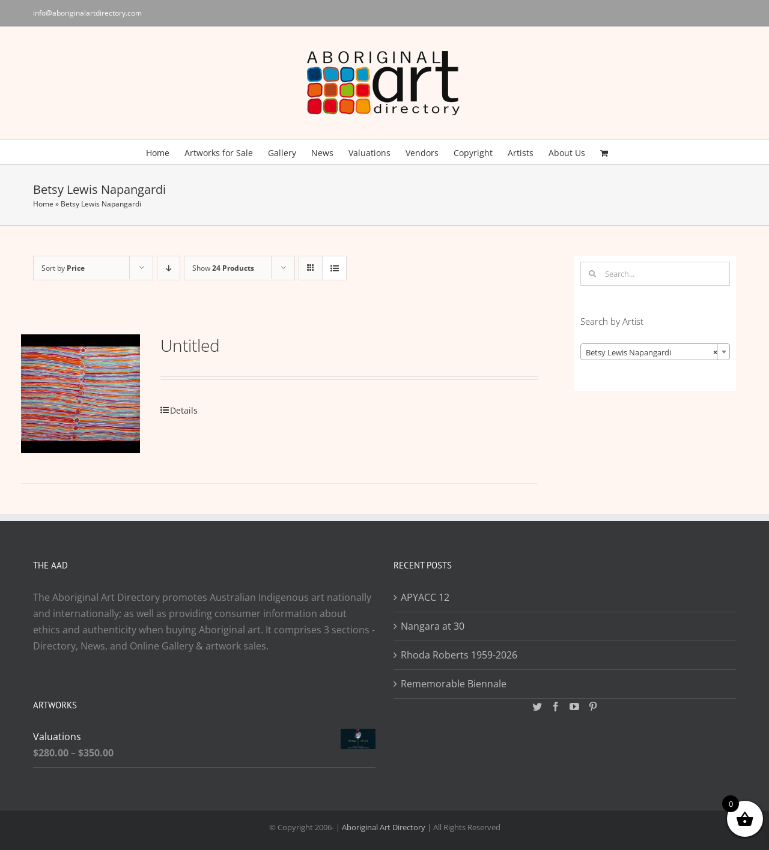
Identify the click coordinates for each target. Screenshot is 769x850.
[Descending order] (168, 268)
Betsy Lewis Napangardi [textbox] (651, 352)
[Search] (592, 274)
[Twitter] (537, 706)
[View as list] (334, 268)
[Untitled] (80, 393)
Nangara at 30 (432, 626)
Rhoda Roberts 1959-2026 (459, 655)
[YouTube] (574, 706)
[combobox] (655, 351)
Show (223, 268)
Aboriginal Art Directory (383, 827)
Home (43, 204)
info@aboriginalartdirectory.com (87, 13)
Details (184, 410)
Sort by (63, 268)
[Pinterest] (593, 706)
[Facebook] (556, 706)
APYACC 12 (425, 597)
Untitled (190, 345)
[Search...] (655, 274)
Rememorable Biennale (453, 683)
